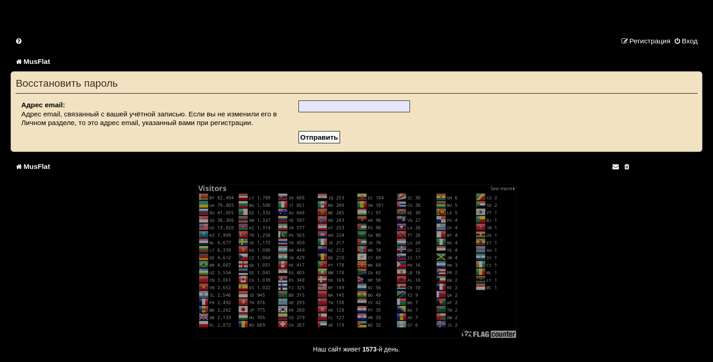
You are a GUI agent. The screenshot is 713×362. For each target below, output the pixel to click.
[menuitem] (19, 41)
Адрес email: (43, 105)
